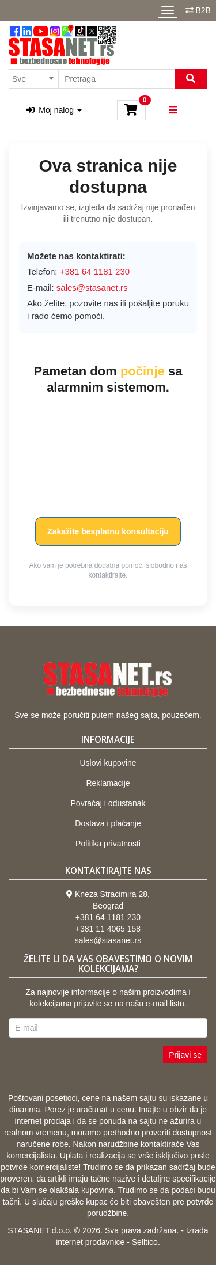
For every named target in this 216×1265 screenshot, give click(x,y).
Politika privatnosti (108, 843)
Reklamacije (108, 783)
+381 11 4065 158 (108, 928)
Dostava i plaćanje (108, 823)
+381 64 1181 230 (108, 917)
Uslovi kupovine (107, 763)
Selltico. (146, 1242)
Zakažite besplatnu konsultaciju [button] (108, 531)
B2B (202, 10)
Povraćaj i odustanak (108, 803)
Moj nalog (54, 110)
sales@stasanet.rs (92, 287)
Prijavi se (185, 1054)
